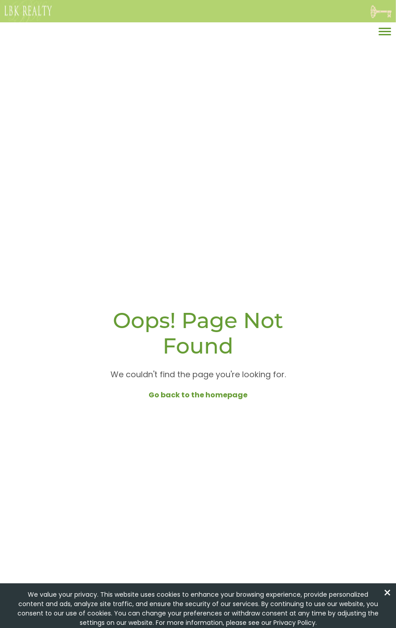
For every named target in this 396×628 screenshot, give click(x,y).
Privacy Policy (294, 622)
